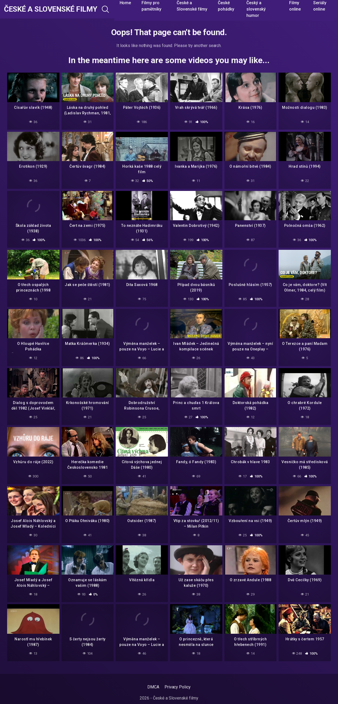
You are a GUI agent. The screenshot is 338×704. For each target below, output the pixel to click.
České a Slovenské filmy (50, 9)
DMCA (153, 686)
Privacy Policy (178, 686)
